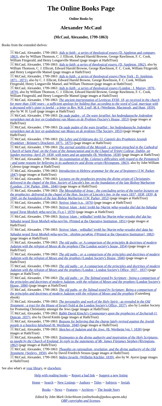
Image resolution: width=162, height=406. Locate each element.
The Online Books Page (81, 8)
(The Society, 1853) (80, 129)
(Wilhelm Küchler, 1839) (86, 357)
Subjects (111, 382)
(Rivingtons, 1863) (84, 161)
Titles (97, 382)
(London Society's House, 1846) (85, 256)
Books (46, 389)
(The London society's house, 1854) (83, 244)
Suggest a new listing (113, 375)
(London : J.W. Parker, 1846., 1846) (82, 182)
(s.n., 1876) (76, 202)
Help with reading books (51, 375)
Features (72, 389)
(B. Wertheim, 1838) (84, 150)
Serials (125, 382)
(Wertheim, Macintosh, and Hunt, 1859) (84, 103)
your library (34, 368)
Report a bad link (83, 375)
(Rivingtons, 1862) (84, 341)
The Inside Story (108, 389)
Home (36, 382)
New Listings (66, 382)
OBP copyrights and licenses (80, 400)
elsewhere (54, 368)
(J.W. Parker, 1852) (84, 194)
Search (49, 382)
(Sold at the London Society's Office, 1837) (80, 303)
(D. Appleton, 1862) (102, 64)
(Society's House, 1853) (81, 117)
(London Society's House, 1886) (85, 281)
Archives (87, 389)
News (58, 389)
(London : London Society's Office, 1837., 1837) (85, 268)
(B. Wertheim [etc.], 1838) (100, 329)
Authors (84, 382)
